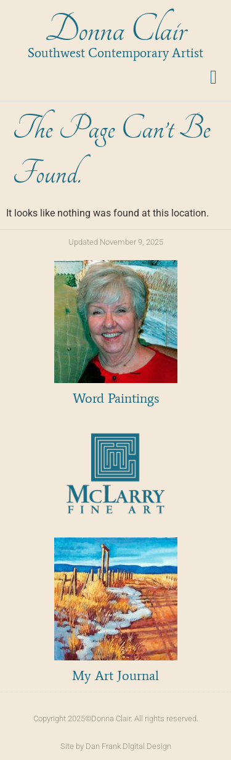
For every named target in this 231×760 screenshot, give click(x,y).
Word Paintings (116, 398)
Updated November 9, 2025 (115, 242)
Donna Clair (115, 29)
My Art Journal (115, 675)
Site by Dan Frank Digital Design (115, 746)
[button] (213, 77)
